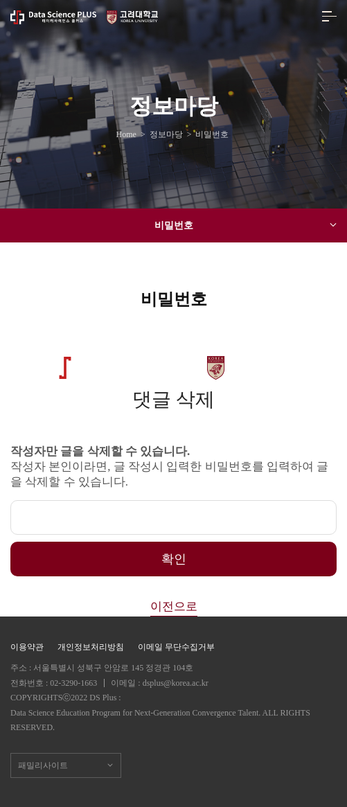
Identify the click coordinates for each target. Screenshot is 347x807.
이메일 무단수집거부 (176, 647)
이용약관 (27, 647)
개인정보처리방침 (90, 647)
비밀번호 (245, 225)
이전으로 (173, 606)
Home (128, 134)
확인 (173, 559)
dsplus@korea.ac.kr (175, 683)
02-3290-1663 (73, 683)
